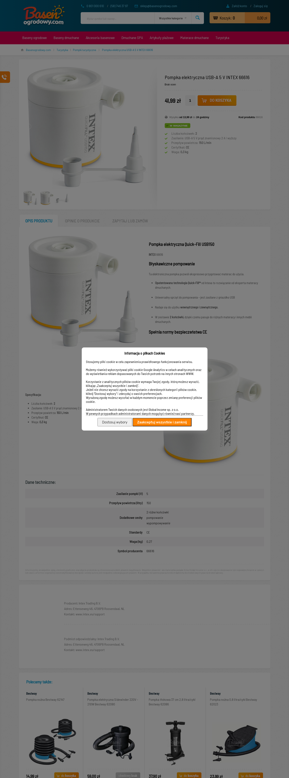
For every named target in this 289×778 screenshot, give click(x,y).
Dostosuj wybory (114, 422)
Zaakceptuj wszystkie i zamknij (162, 422)
